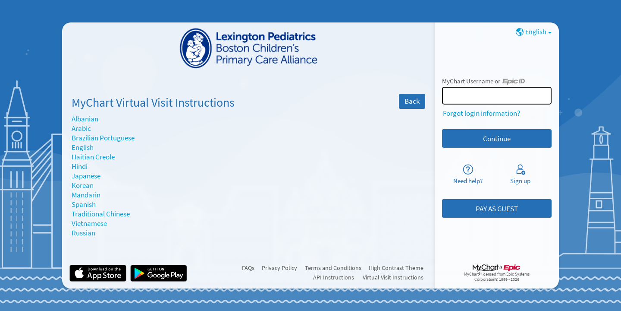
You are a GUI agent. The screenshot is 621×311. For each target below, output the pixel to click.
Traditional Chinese (101, 214)
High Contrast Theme (396, 268)
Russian (83, 233)
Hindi (80, 166)
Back (412, 101)
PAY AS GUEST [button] (497, 208)
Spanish (84, 204)
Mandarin (86, 195)
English (83, 147)
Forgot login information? (481, 113)
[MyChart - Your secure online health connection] (248, 48)
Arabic (81, 128)
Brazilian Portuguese (103, 138)
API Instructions (333, 277)
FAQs (248, 268)
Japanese (86, 176)
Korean (83, 185)
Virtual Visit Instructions (393, 277)
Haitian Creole (93, 157)
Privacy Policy (279, 268)
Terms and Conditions (333, 268)
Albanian (85, 119)
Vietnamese (89, 223)
